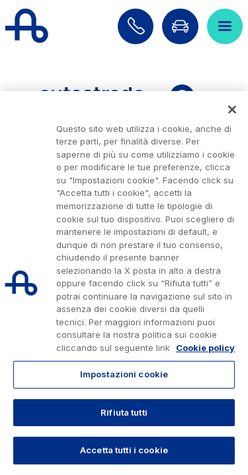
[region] (124, 283)
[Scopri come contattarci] (135, 26)
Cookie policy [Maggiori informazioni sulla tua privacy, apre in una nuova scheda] (205, 347)
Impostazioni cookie (124, 374)
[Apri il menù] (225, 26)
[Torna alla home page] (26, 26)
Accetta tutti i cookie (124, 450)
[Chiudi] (232, 109)
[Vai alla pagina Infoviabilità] (180, 26)
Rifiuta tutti (124, 412)
